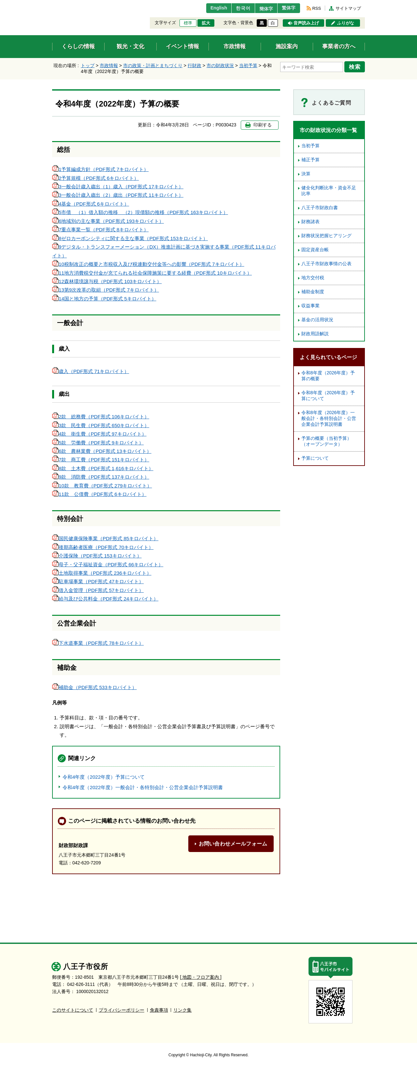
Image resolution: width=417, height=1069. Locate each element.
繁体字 (287, 8)
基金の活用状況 (317, 319)
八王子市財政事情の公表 (326, 263)
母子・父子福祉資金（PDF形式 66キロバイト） (107, 564)
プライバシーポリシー (121, 1010)
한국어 (235, 8)
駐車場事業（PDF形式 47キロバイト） (98, 581)
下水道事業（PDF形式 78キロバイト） (98, 643)
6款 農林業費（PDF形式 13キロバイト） (101, 451)
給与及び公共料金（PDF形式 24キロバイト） (105, 598)
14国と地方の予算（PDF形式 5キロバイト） (104, 298)
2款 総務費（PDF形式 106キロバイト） (100, 416)
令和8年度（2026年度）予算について (328, 395)
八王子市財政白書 (319, 207)
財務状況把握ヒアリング (326, 235)
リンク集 (182, 1010)
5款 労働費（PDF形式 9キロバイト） (98, 442)
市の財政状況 (220, 65)
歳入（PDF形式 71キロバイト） (90, 371)
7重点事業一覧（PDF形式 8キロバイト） (100, 229)
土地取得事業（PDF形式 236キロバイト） (101, 573)
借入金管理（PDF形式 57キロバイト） (98, 590)
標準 (188, 23)
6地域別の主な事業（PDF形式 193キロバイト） (108, 221)
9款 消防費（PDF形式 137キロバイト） (100, 477)
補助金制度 (312, 291)
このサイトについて (72, 1010)
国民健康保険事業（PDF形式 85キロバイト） (105, 538)
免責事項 (159, 1010)
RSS (316, 8)
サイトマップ (348, 8)
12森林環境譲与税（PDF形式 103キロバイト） (107, 281)
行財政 (194, 65)
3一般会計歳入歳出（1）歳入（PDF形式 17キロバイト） (117, 186)
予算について (315, 458)
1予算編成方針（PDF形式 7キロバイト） (100, 169)
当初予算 (248, 65)
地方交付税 (312, 277)
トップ (87, 65)
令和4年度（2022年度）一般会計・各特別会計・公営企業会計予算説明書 (143, 787)
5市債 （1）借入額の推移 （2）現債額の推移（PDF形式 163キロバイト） (140, 212)
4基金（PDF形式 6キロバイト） (90, 204)
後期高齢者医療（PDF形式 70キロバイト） (102, 547)
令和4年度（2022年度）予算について (104, 777)
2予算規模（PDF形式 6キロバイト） (95, 178)
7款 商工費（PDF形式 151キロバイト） (100, 459)
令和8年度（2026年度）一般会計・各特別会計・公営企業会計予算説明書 (328, 418)
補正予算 (310, 159)
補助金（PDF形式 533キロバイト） (94, 687)
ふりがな (345, 23)
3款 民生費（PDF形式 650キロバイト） (100, 425)
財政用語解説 (315, 333)
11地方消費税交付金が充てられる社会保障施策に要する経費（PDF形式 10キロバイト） (152, 273)
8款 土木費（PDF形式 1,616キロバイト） (102, 468)
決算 (305, 173)
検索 (355, 66)
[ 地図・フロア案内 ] (201, 977)
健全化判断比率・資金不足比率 (328, 190)
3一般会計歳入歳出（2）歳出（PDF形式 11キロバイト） (117, 195)
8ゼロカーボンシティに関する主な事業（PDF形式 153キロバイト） (130, 238)
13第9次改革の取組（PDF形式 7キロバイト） (105, 290)
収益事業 (310, 305)
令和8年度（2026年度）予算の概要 (328, 375)
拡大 (206, 23)
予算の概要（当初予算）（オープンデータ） (326, 441)
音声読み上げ (306, 23)
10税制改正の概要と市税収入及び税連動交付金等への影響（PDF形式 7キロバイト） (148, 264)
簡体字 (261, 8)
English (209, 8)
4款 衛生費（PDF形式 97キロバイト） (99, 434)
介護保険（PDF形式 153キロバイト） (97, 555)
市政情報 (109, 65)
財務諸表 (310, 221)
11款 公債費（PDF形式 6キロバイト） (99, 494)
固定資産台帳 (315, 249)
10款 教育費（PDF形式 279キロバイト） (102, 485)
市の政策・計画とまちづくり (152, 65)
